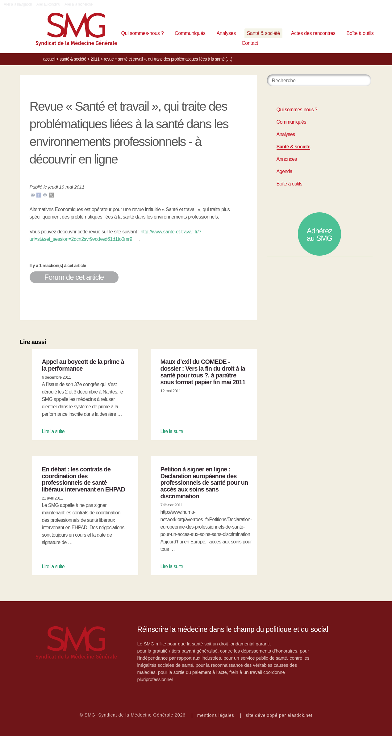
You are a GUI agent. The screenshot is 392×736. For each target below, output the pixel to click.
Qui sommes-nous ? (142, 33)
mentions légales (215, 715)
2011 (94, 59)
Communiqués (190, 33)
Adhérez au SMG (319, 234)
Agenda (284, 171)
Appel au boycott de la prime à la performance (83, 365)
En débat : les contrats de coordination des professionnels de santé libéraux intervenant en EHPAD (83, 479)
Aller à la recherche (79, 4)
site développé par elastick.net (279, 715)
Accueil (49, 59)
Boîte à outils (359, 33)
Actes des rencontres (313, 33)
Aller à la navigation (18, 4)
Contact (250, 43)
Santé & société (263, 33)
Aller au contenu (48, 4)
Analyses (226, 33)
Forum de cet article (74, 277)
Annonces (287, 159)
